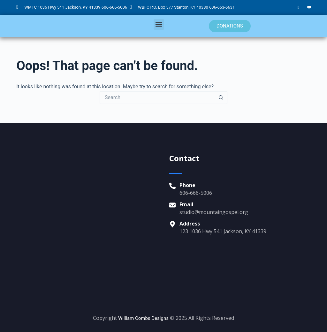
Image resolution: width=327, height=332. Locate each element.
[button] (159, 24)
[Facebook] (298, 7)
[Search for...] (157, 97)
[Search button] (221, 97)
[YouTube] (309, 7)
